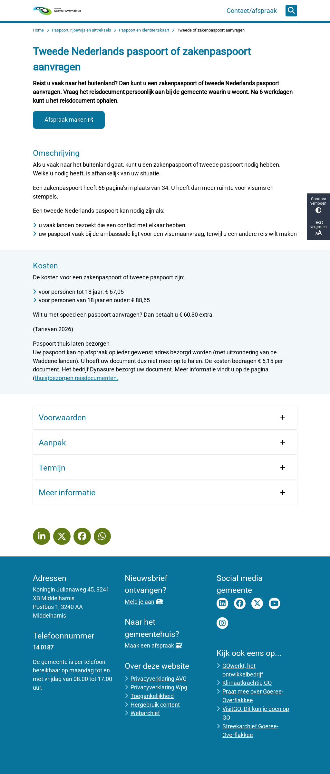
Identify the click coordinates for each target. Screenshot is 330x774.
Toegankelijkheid (152, 696)
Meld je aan (143, 601)
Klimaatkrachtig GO (247, 682)
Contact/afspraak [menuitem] (252, 10)
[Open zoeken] (291, 10)
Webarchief (145, 713)
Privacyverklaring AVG (159, 678)
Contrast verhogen (318, 205)
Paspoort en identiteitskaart (144, 30)
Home (38, 30)
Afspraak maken (68, 119)
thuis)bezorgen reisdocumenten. (76, 378)
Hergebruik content (155, 704)
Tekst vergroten (318, 228)
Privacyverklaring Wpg (159, 687)
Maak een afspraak (152, 645)
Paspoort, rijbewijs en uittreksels (81, 30)
